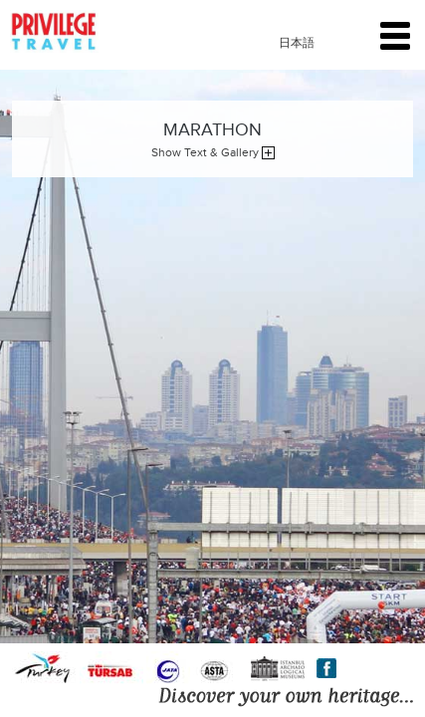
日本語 (297, 43)
